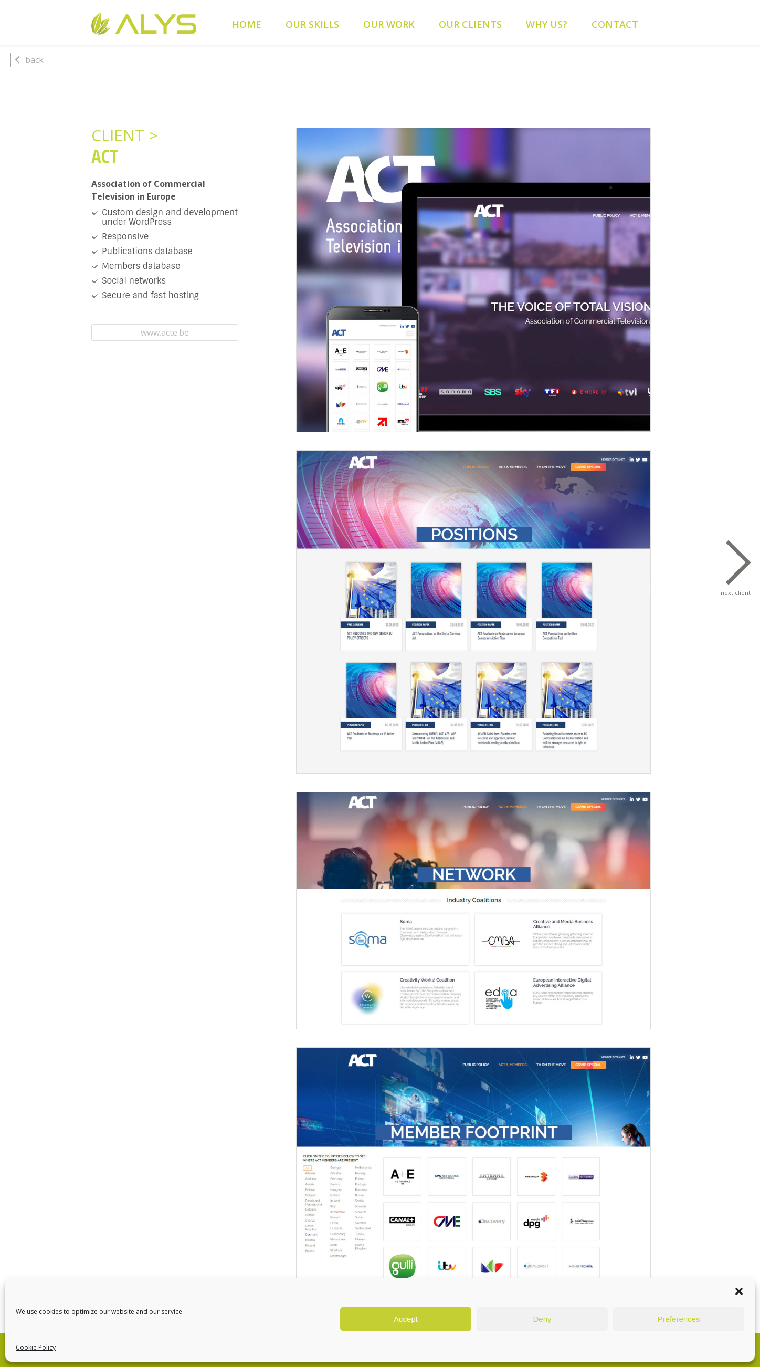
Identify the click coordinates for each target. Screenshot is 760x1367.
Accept (406, 1318)
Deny (542, 1318)
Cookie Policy (36, 1347)
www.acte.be (165, 332)
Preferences (679, 1318)
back (29, 60)
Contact (615, 24)
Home (246, 24)
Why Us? (546, 24)
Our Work (389, 24)
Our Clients (470, 24)
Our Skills (312, 24)
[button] (739, 1291)
